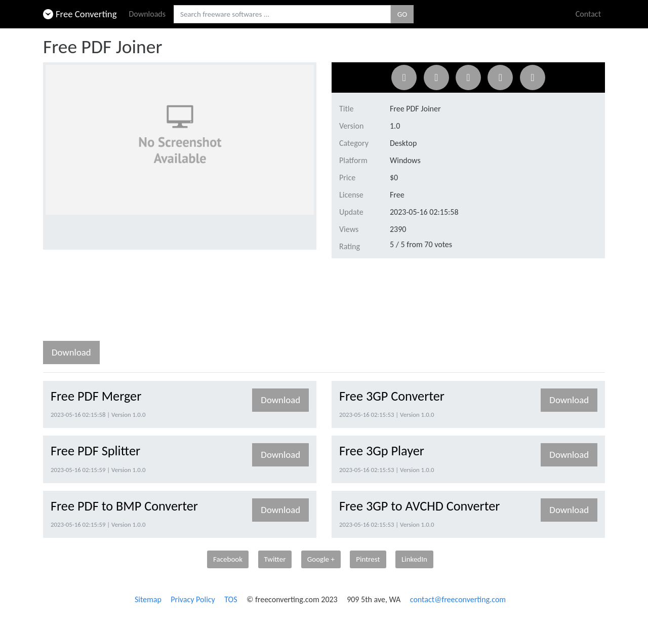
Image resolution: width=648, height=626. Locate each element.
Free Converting (80, 14)
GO (402, 14)
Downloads (147, 14)
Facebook (227, 559)
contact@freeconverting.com (458, 599)
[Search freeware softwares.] (282, 14)
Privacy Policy (193, 599)
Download (71, 352)
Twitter (275, 559)
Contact (588, 14)
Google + (321, 559)
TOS (230, 599)
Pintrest (368, 559)
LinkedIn (414, 559)
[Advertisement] (227, 302)
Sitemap (148, 599)
